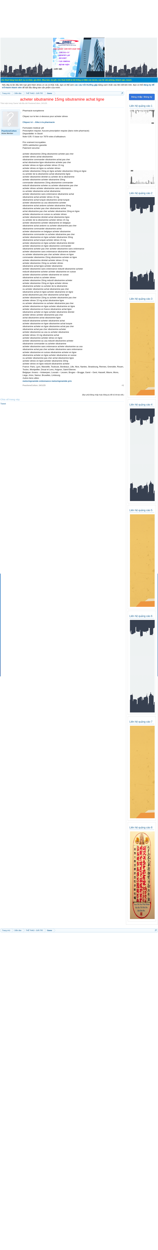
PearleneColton (34, 103)
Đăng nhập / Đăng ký (141, 97)
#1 (123, 385)
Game (15, 103)
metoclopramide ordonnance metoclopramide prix (47, 381)
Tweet (3, 403)
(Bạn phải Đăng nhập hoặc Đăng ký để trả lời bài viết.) (103, 395)
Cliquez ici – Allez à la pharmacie (39, 122)
